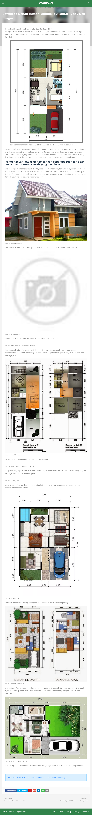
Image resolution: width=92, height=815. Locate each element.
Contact (60, 812)
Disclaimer (85, 812)
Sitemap (68, 812)
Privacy (76, 812)
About (53, 812)
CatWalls (11, 812)
